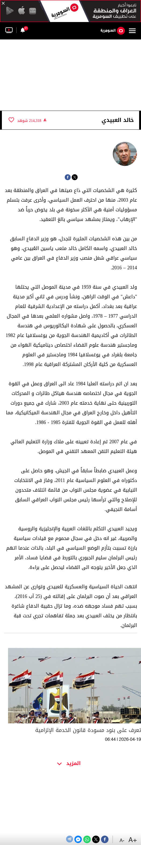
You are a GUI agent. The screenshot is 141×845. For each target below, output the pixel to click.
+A (132, 840)
